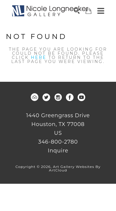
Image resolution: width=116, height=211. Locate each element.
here (39, 57)
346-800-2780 (58, 142)
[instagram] (58, 97)
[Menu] (100, 11)
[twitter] (46, 97)
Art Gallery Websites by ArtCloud (74, 168)
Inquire (58, 150)
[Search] (77, 11)
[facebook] (70, 97)
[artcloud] (34, 97)
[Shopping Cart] (88, 11)
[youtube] (81, 97)
